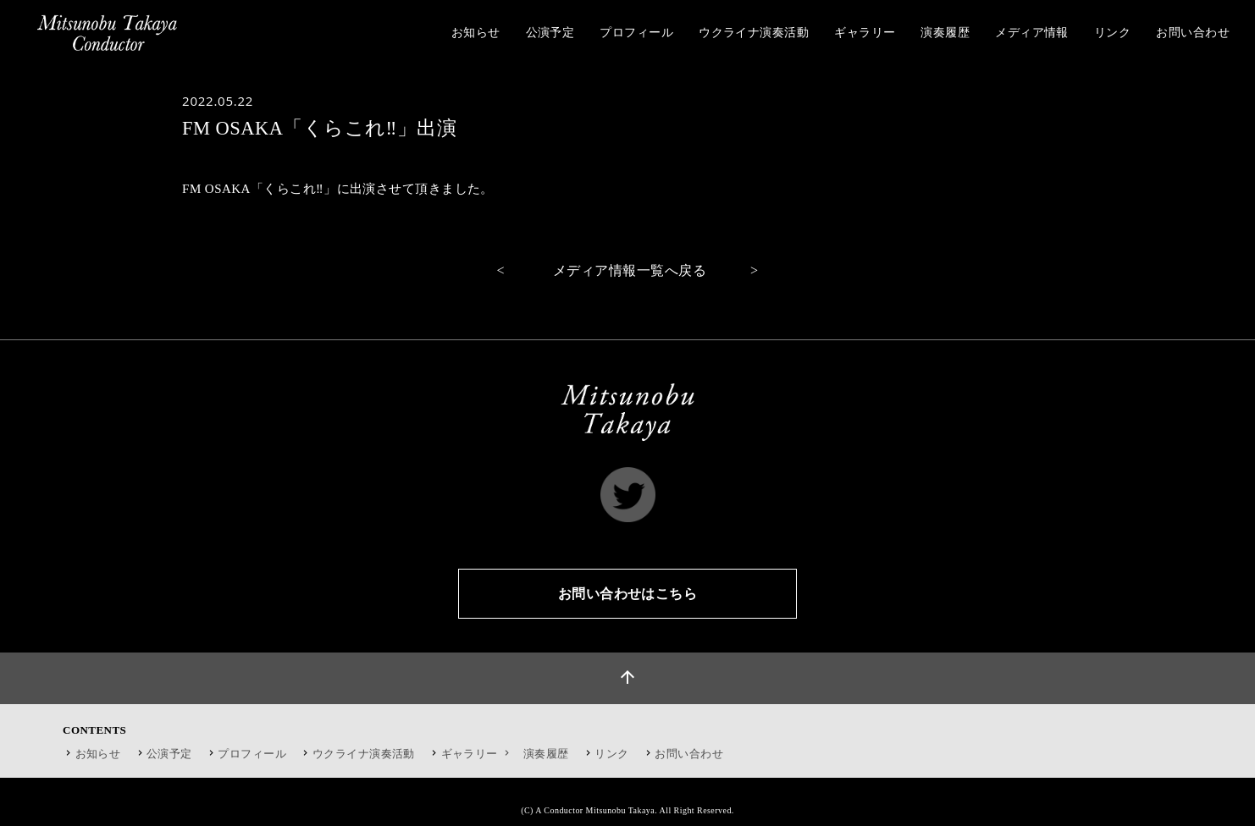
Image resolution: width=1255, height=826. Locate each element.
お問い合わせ (689, 753)
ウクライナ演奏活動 (363, 753)
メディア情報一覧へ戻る (629, 270)
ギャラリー (477, 753)
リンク (611, 753)
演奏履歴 (546, 753)
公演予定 (169, 753)
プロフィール (252, 753)
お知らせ (98, 753)
